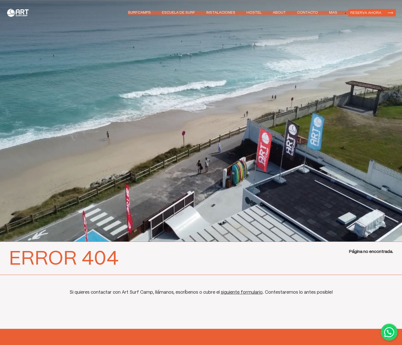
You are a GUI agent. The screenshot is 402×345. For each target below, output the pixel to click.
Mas (333, 13)
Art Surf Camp (19, 13)
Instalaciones (220, 13)
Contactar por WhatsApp (389, 332)
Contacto (307, 13)
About (279, 13)
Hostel (254, 13)
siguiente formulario (242, 292)
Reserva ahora (365, 13)
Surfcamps (139, 13)
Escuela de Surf (178, 13)
